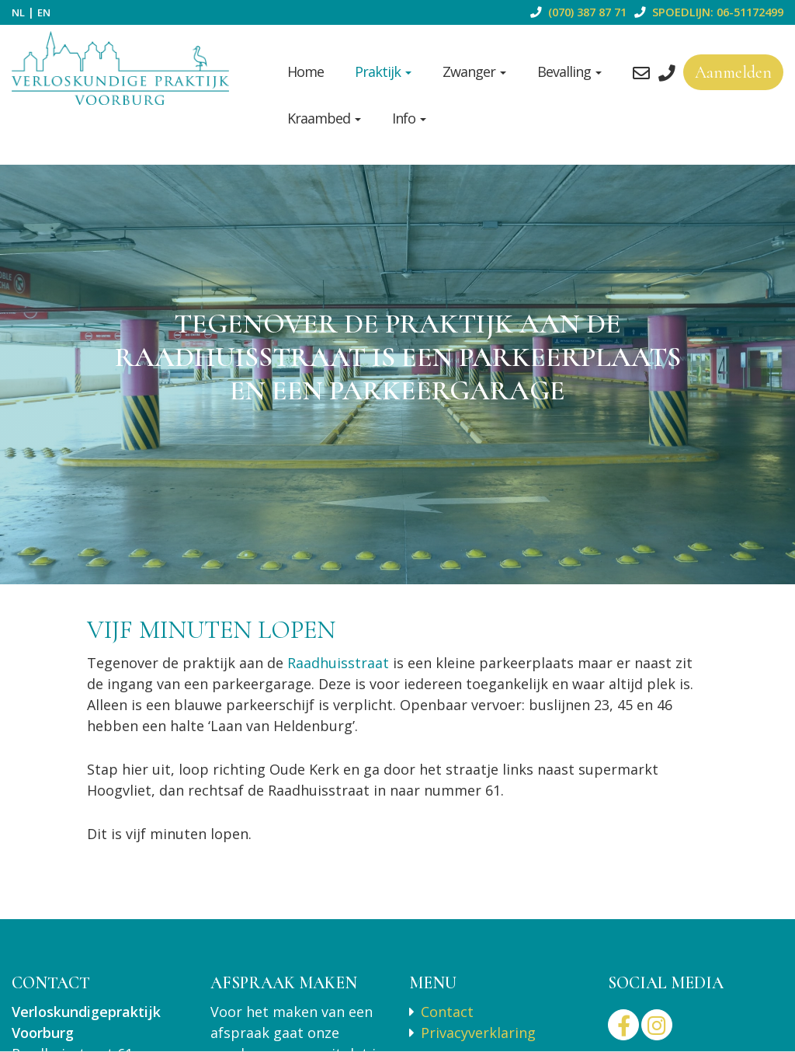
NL (18, 12)
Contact (447, 1011)
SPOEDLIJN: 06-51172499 (706, 11)
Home (305, 71)
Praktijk (383, 71)
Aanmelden (733, 72)
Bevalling (569, 71)
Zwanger (474, 71)
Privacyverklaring (478, 1032)
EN (43, 12)
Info (409, 118)
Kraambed (324, 118)
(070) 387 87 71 (576, 11)
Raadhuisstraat (340, 662)
